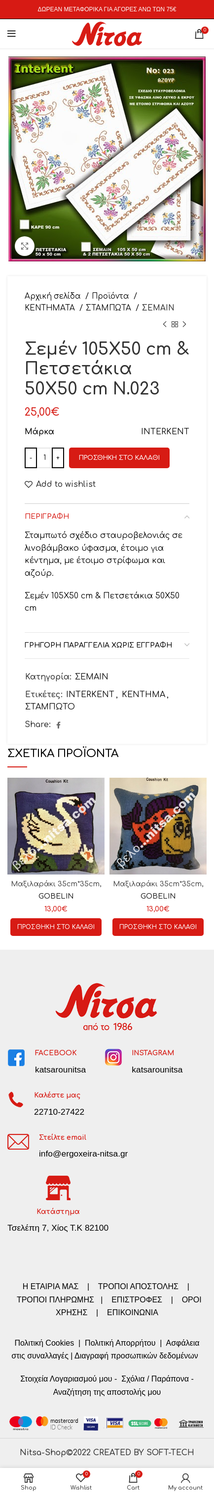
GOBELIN (55, 896)
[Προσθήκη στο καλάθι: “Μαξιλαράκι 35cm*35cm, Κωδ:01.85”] (56, 927)
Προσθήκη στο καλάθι (119, 457)
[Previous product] (165, 325)
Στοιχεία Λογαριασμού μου (66, 1379)
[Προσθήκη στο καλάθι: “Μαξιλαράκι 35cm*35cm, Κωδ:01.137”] (158, 927)
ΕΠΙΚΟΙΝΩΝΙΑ (132, 1312)
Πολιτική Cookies (44, 1343)
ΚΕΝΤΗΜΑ (143, 694)
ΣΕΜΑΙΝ (158, 308)
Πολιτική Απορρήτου (119, 1343)
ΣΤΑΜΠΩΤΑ (109, 308)
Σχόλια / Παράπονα (155, 1379)
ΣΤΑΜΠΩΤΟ (50, 707)
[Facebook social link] (58, 725)
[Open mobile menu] (11, 34)
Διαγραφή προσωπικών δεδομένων (136, 1356)
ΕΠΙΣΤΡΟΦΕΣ (136, 1300)
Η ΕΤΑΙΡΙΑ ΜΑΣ (52, 1286)
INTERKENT (90, 694)
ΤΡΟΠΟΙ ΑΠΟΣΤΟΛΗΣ (138, 1286)
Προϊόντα (111, 296)
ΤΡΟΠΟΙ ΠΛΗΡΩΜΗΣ (55, 1300)
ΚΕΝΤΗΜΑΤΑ (51, 308)
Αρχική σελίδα (54, 296)
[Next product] (184, 325)
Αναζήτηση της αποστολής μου (107, 1392)
